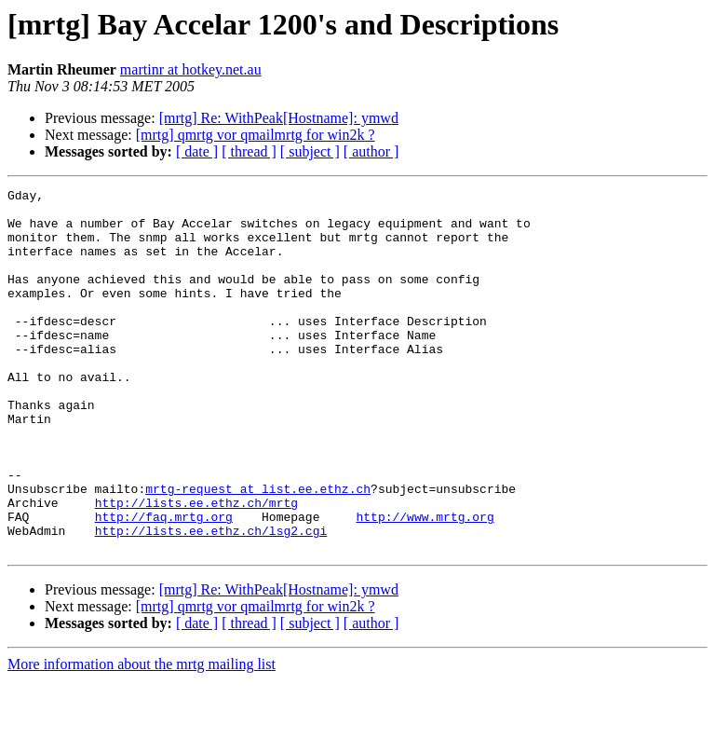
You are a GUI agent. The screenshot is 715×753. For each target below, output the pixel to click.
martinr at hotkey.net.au (191, 69)
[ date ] (197, 151)
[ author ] (371, 151)
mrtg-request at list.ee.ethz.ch (258, 549)
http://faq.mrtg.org (164, 583)
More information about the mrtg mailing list (141, 737)
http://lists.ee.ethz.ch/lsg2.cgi (211, 600)
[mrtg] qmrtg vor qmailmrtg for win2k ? (255, 135)
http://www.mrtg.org (424, 583)
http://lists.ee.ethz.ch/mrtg (196, 566)
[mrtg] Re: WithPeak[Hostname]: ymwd (278, 118)
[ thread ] (249, 151)
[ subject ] (310, 151)
